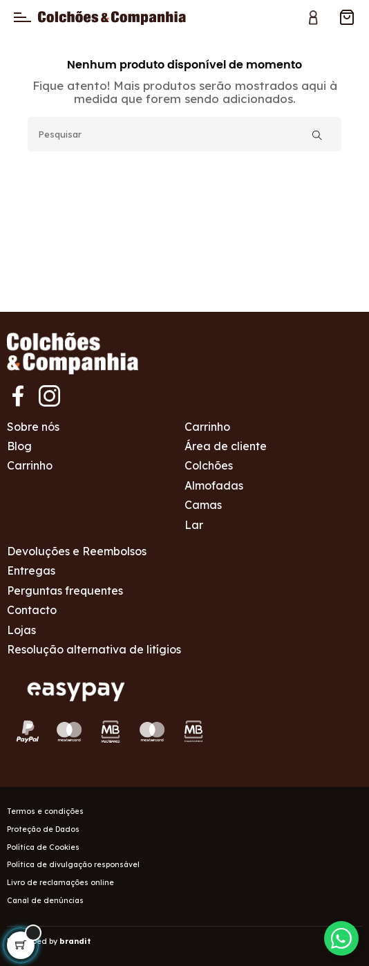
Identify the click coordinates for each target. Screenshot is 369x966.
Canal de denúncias (45, 900)
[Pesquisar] (184, 134)
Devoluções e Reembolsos (76, 551)
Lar (193, 525)
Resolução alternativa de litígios (94, 649)
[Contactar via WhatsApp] (341, 938)
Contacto (32, 610)
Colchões (208, 465)
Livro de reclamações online (60, 882)
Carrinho (30, 465)
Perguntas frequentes (65, 590)
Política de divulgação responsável (73, 864)
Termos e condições (45, 811)
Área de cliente (225, 446)
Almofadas (213, 485)
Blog (19, 446)
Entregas (31, 570)
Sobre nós (33, 427)
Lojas (21, 630)
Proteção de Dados (43, 829)
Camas (203, 505)
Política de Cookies (43, 847)
